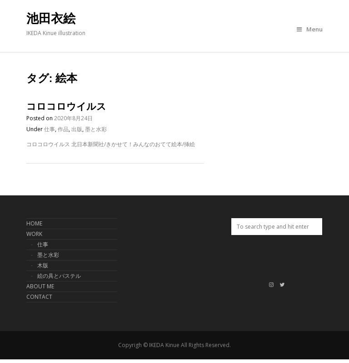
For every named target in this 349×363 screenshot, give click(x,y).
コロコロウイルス (66, 106)
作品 (63, 129)
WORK (34, 234)
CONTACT (39, 297)
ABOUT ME (40, 286)
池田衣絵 (50, 19)
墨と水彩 (96, 129)
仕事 (49, 129)
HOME (34, 223)
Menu (310, 29)
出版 (76, 129)
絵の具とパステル (59, 276)
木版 (42, 265)
